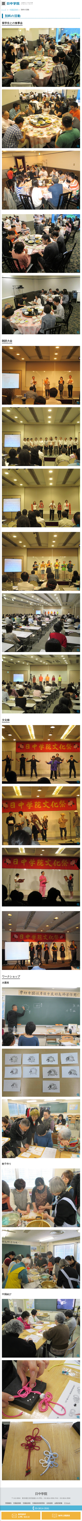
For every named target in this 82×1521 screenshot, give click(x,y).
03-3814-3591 (42, 1508)
